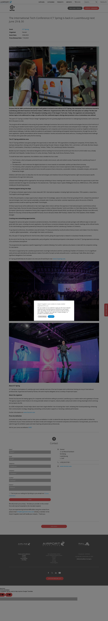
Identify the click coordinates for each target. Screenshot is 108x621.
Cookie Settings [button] (42, 316)
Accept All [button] (51, 316)
